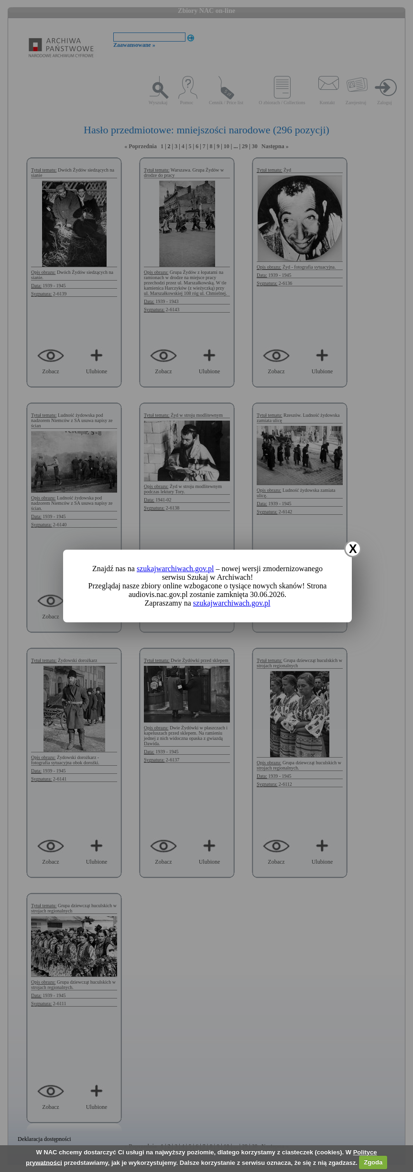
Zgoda (373, 1162)
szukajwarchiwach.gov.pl (175, 568)
